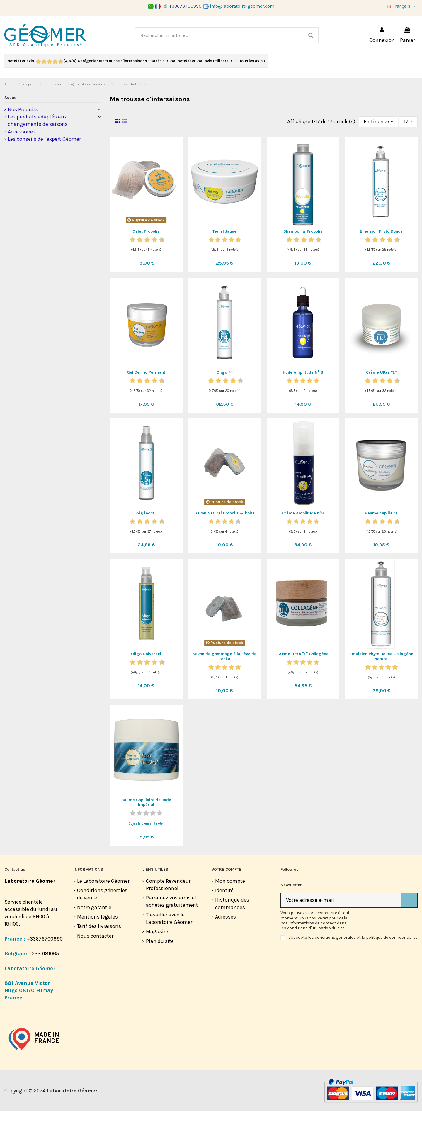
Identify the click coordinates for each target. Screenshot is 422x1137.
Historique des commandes (232, 929)
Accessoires (21, 157)
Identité (224, 916)
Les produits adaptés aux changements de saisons (38, 146)
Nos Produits (23, 135)
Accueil (11, 123)
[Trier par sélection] (378, 147)
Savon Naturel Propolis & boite (225, 538)
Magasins (157, 957)
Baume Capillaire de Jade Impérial (146, 828)
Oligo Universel (146, 679)
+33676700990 (45, 964)
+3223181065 (44, 979)
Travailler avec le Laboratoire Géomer (169, 944)
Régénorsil (146, 538)
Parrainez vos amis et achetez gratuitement (172, 927)
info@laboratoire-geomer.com (238, 6)
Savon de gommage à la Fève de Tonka (224, 682)
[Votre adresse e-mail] (341, 926)
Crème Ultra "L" (381, 398)
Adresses (225, 942)
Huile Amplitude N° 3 (303, 398)
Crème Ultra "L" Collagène (303, 679)
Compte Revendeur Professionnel (168, 910)
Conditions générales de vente (102, 920)
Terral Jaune (224, 257)
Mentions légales (97, 942)
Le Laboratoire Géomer (103, 907)
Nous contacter (95, 961)
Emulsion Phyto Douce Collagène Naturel (381, 682)
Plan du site (160, 967)
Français (402, 6)
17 (408, 147)
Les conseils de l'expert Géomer (44, 165)
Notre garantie (94, 933)
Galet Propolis (146, 257)
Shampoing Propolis (303, 257)
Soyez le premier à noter (146, 849)
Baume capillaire (381, 538)
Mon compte (230, 907)
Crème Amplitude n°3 (303, 538)
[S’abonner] (409, 926)
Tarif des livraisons (99, 952)
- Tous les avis (136, 61)
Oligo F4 (225, 398)
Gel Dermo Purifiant (146, 398)
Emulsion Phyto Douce (381, 257)
